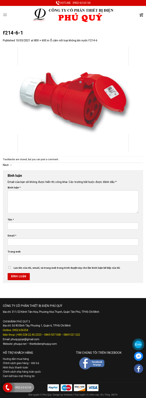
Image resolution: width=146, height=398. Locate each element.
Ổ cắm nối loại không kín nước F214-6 (73, 40)
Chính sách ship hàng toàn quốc (22, 371)
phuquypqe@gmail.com (25, 339)
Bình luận (14, 187)
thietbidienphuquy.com (43, 343)
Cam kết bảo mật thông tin (19, 376)
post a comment (49, 159)
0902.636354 (20, 330)
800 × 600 (40, 40)
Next (7, 165)
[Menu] (5, 14)
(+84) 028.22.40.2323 (28, 334)
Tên (11, 219)
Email (12, 235)
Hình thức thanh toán (15, 367)
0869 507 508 (52, 334)
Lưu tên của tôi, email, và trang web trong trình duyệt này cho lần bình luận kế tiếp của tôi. (67, 267)
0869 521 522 (72, 334)
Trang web (14, 251)
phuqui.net (20, 343)
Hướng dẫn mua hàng (16, 358)
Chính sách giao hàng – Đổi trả (21, 363)
